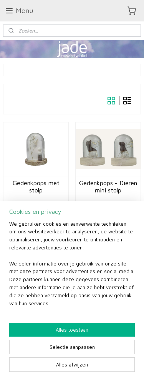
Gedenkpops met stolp (36, 186)
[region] (72, 267)
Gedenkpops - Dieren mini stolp (108, 186)
